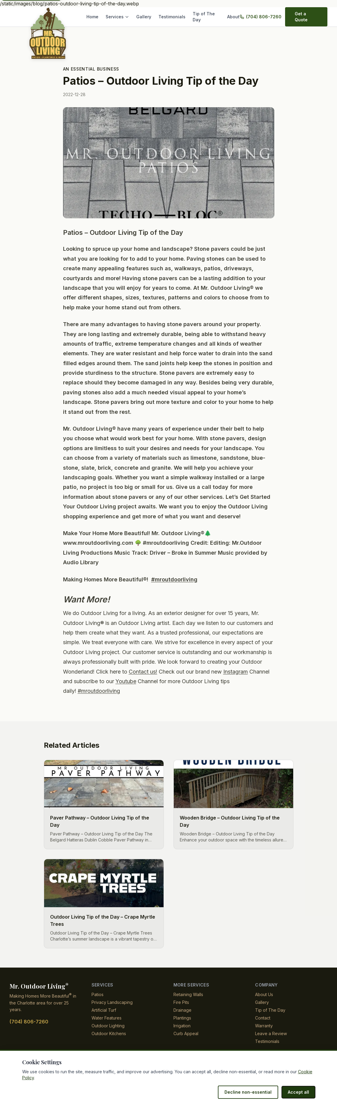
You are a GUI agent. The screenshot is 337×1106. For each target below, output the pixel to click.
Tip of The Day (206, 17)
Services (121, 17)
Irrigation (182, 1026)
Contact (262, 1018)
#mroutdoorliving (175, 579)
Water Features (107, 1018)
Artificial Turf (104, 1010)
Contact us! (180, 671)
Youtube (189, 681)
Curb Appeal (185, 1033)
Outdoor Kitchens (109, 1033)
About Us (264, 994)
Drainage (182, 1010)
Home (96, 17)
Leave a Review (270, 1033)
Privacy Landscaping (112, 1002)
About (234, 17)
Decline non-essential (251, 1092)
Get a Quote (305, 17)
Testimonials (172, 17)
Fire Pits (181, 1002)
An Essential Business (90, 69)
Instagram (88, 681)
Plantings (182, 1018)
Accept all (299, 1092)
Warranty (264, 1026)
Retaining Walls (188, 994)
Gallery (146, 17)
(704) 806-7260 (262, 17)
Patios (98, 994)
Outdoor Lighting (109, 1026)
